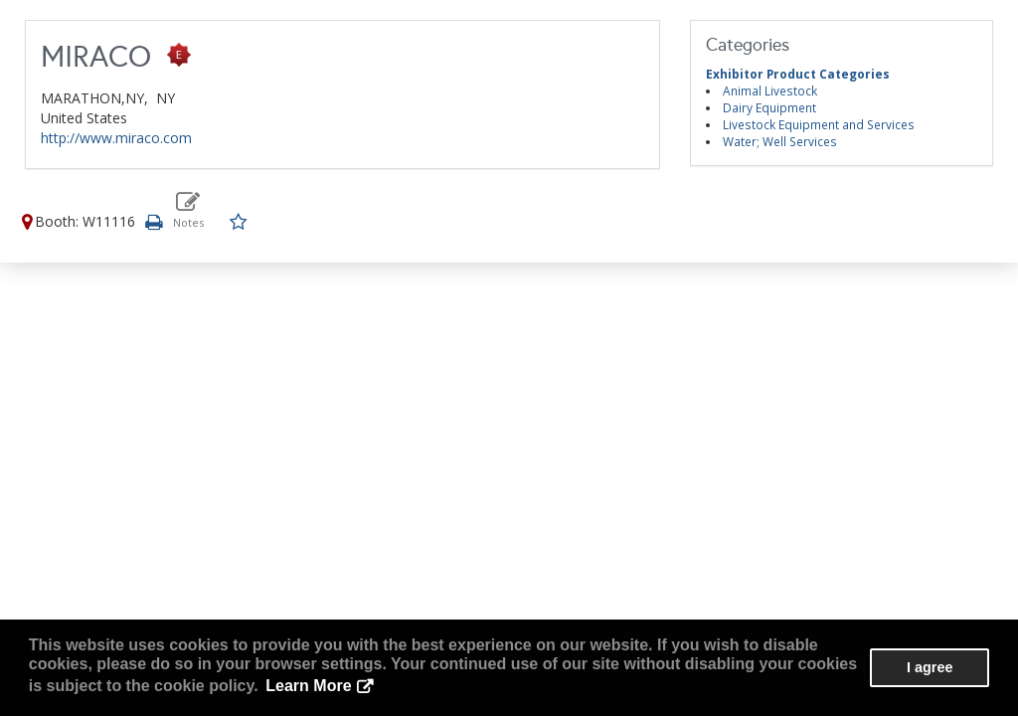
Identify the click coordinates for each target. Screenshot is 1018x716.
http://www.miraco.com (116, 137)
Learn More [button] (308, 685)
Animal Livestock (770, 90)
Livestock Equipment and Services (819, 124)
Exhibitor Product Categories (798, 74)
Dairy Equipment (769, 107)
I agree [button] (929, 667)
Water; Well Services (780, 141)
